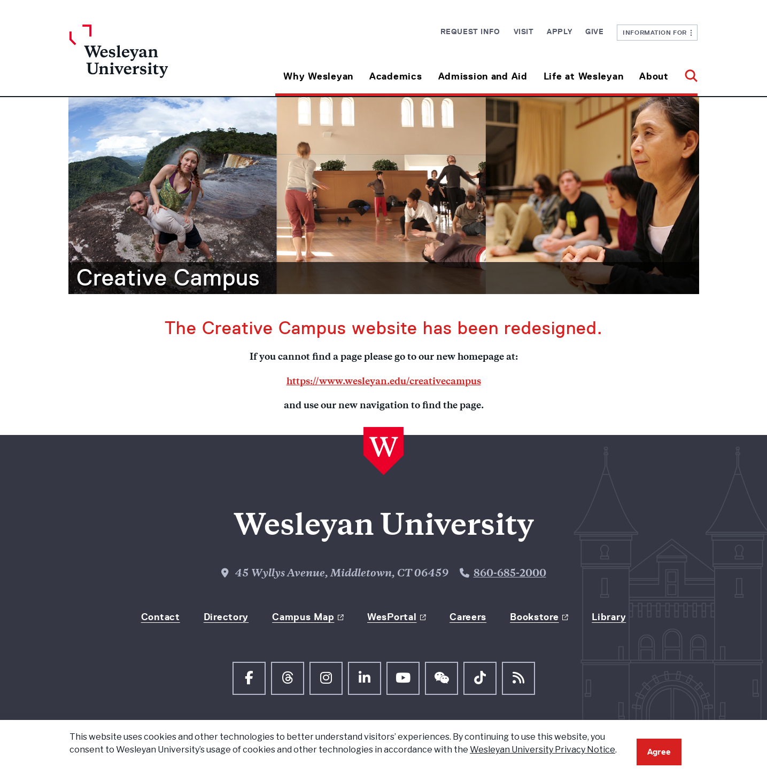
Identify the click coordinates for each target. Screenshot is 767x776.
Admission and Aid (483, 76)
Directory (226, 617)
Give (594, 31)
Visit (524, 31)
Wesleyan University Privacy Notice (542, 750)
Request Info (470, 31)
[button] (687, 72)
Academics (395, 76)
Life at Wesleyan (584, 76)
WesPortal (391, 617)
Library (609, 617)
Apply (559, 31)
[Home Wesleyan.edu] (148, 60)
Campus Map (303, 617)
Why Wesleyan (318, 76)
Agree (659, 752)
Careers (468, 617)
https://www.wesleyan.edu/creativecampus (383, 382)
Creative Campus (168, 277)
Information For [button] (657, 32)
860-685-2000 (510, 574)
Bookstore (534, 617)
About (654, 76)
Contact (160, 617)
